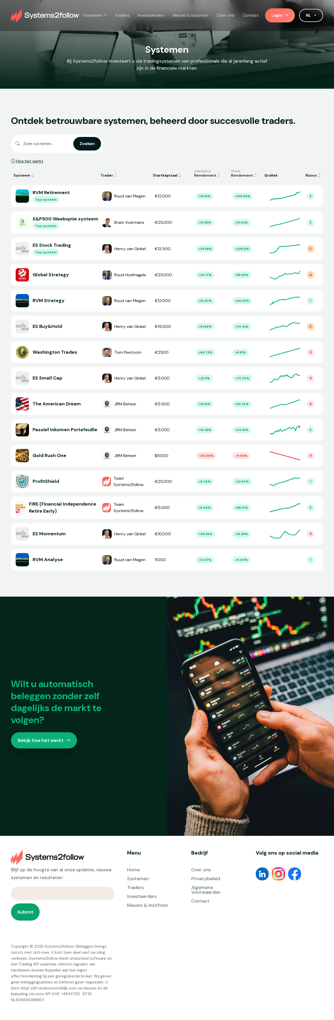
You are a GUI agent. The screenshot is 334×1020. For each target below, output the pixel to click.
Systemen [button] (93, 15)
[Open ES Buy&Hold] (167, 326)
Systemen (138, 878)
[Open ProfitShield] (167, 481)
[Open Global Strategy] (167, 275)
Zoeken (87, 143)
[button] (311, 15)
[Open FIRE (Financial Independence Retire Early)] (167, 507)
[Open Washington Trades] (167, 352)
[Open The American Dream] (167, 404)
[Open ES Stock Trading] (167, 249)
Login (280, 15)
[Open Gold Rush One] (167, 455)
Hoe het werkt (27, 161)
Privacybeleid (205, 878)
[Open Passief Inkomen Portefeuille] (167, 430)
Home (133, 870)
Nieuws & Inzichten (190, 15)
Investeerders (151, 15)
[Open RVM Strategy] (167, 300)
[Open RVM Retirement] (167, 196)
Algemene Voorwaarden (205, 889)
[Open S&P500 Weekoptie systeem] (167, 222)
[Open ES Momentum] (167, 534)
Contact (251, 15)
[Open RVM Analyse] (167, 560)
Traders (122, 15)
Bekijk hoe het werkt (44, 740)
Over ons (225, 15)
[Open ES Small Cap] (167, 378)
